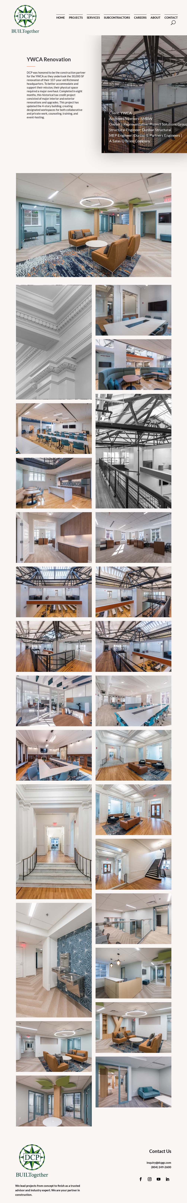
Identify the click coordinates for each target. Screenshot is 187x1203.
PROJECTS (76, 17)
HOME (60, 17)
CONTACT (171, 17)
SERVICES (93, 17)
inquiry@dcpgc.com (159, 1162)
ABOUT (155, 17)
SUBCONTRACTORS (117, 17)
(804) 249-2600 (161, 1167)
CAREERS (140, 17)
